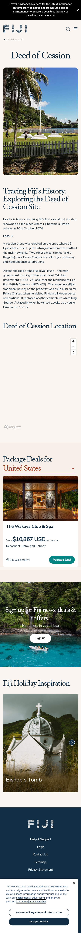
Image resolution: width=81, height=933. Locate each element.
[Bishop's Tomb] (40, 744)
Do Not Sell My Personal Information (39, 912)
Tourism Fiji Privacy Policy (31, 901)
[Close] (74, 883)
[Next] (72, 743)
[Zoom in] (73, 341)
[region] (40, 383)
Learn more (44, 15)
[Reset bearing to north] (73, 352)
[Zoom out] (73, 347)
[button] (15, 29)
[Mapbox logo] (12, 427)
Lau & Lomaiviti (14, 39)
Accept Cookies (38, 921)
